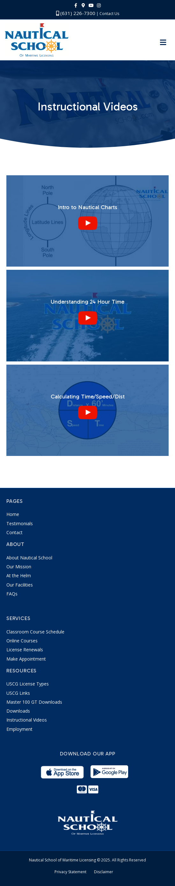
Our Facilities (19, 585)
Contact (14, 532)
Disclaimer (103, 872)
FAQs (12, 594)
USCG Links (18, 693)
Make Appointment (26, 659)
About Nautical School (29, 558)
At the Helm (18, 575)
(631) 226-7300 (75, 13)
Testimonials (19, 523)
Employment (19, 729)
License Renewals (24, 650)
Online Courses (22, 641)
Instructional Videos (26, 720)
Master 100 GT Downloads (34, 702)
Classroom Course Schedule (35, 632)
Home (12, 514)
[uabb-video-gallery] (87, 221)
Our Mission (18, 567)
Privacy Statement (70, 872)
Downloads (18, 711)
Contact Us (109, 13)
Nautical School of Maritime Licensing (62, 860)
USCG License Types (27, 684)
